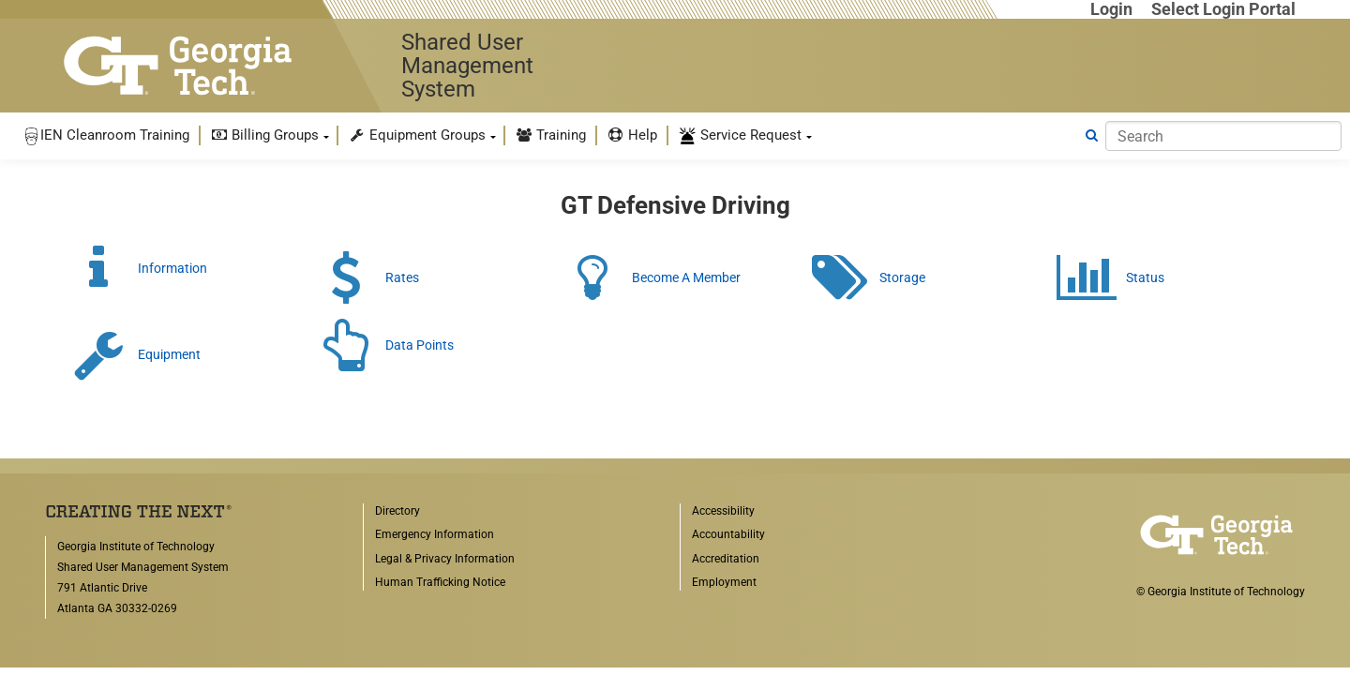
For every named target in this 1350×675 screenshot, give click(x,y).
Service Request (740, 136)
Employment (724, 582)
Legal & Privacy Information (445, 558)
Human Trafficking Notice (440, 582)
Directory (397, 511)
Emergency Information (434, 534)
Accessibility (723, 511)
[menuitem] (106, 135)
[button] (106, 135)
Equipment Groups (417, 135)
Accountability (728, 534)
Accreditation (725, 558)
